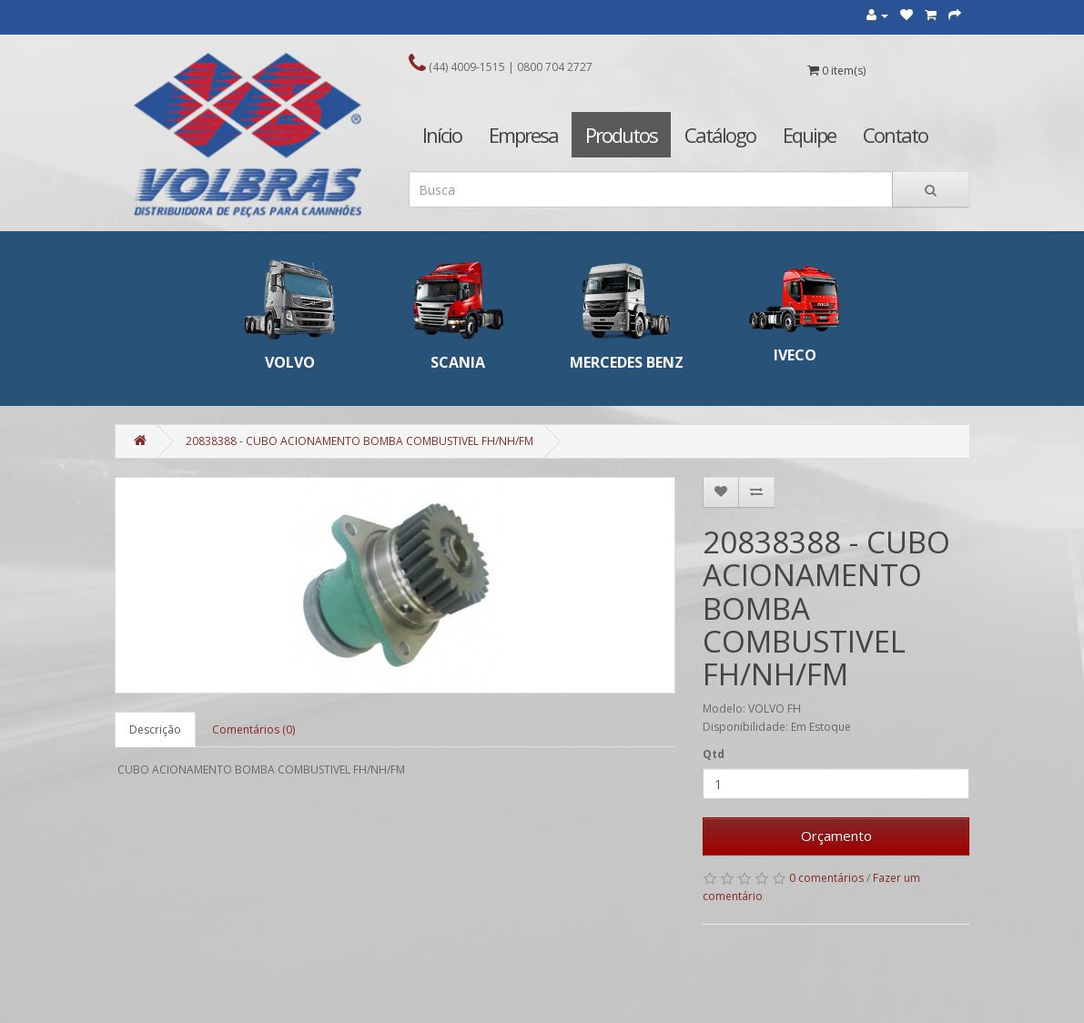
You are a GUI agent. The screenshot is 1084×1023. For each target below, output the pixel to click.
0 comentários (826, 878)
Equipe (809, 134)
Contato (895, 134)
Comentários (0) (253, 729)
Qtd (713, 754)
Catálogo (719, 134)
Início (441, 134)
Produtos (621, 134)
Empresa (523, 134)
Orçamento (836, 835)
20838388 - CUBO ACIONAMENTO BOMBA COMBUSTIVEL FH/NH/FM (359, 441)
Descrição (155, 729)
